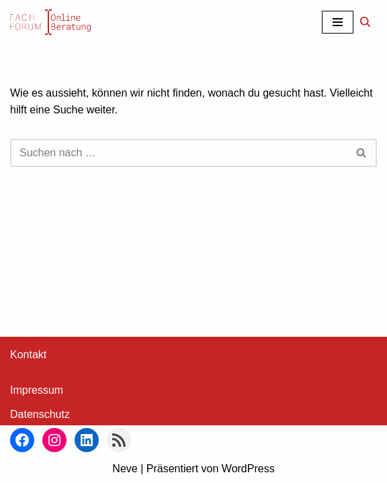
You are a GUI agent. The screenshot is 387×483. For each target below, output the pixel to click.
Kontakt (28, 354)
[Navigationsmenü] (337, 22)
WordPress (248, 468)
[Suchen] (365, 22)
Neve (124, 468)
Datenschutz (40, 414)
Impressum (36, 390)
